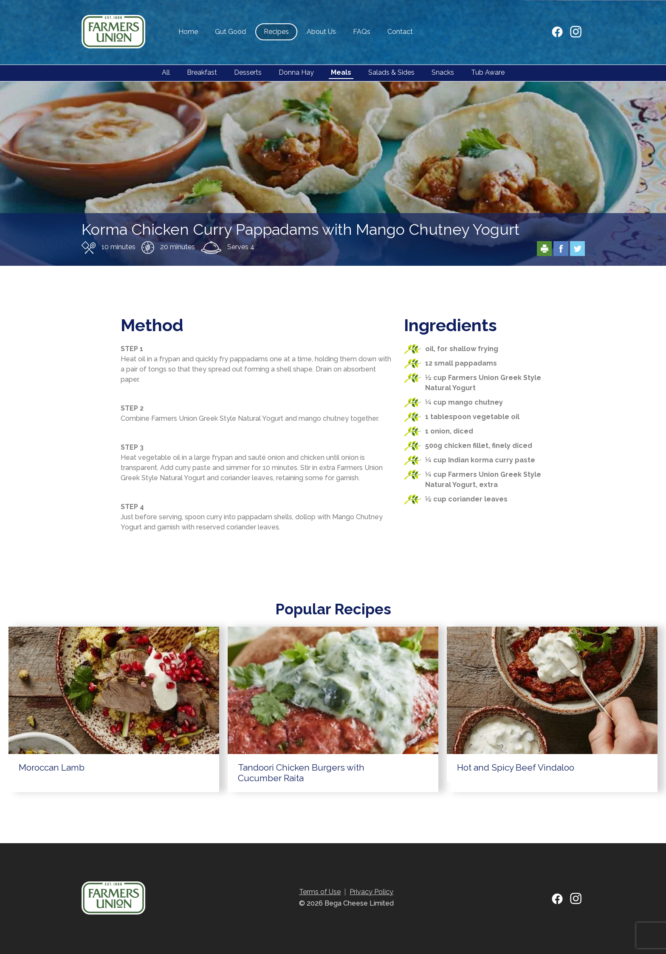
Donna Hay (296, 72)
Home (188, 32)
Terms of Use (320, 892)
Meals (341, 72)
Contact (400, 32)
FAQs (361, 32)
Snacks (443, 72)
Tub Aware (488, 72)
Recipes (276, 32)
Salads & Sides (391, 72)
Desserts (248, 72)
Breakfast (202, 72)
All (166, 72)
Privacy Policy (371, 892)
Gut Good (230, 32)
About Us (321, 32)
